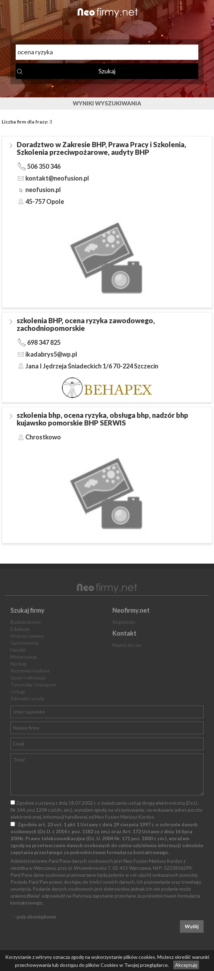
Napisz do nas (127, 645)
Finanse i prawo (27, 636)
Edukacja (20, 629)
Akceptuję (186, 965)
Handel (18, 650)
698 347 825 (44, 342)
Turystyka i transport (33, 684)
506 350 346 (44, 166)
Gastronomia (24, 643)
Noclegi (18, 664)
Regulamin (123, 622)
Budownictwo (25, 622)
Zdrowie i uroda (27, 698)
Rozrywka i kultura (30, 671)
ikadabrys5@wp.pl (51, 354)
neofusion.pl (43, 189)
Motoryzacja (23, 657)
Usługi (17, 691)
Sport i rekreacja (28, 678)
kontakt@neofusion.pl (57, 178)
